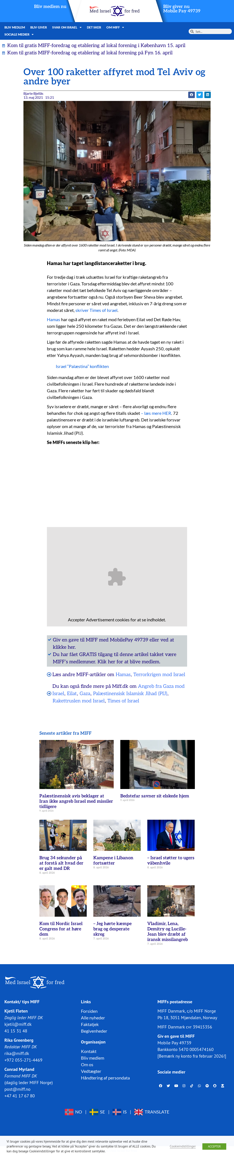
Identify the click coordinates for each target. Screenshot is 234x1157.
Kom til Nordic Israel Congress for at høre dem (60, 929)
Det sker (94, 27)
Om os (87, 1064)
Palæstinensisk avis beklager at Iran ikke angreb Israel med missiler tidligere (76, 801)
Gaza (85, 693)
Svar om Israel (67, 27)
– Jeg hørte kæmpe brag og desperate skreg (112, 929)
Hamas (53, 319)
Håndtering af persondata (105, 1077)
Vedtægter (91, 1071)
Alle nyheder (93, 1017)
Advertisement (100, 619)
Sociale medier (19, 34)
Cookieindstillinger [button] (183, 1146)
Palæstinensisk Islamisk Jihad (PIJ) (130, 693)
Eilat (72, 693)
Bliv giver (38, 27)
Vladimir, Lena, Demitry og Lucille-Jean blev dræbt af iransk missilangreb (167, 931)
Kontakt (88, 1051)
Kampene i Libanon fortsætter (113, 860)
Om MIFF (115, 27)
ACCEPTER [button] (214, 1146)
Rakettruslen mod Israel (79, 701)
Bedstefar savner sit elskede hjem (154, 796)
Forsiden (89, 1011)
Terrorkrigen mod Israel (159, 674)
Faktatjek (90, 1024)
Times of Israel (123, 701)
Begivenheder (94, 1031)
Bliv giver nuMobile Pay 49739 (181, 9)
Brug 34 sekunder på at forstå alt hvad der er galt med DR (61, 863)
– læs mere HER (155, 413)
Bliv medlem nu (50, 6)
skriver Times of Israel (96, 310)
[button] (191, 95)
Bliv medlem (14, 27)
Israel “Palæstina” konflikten (82, 366)
